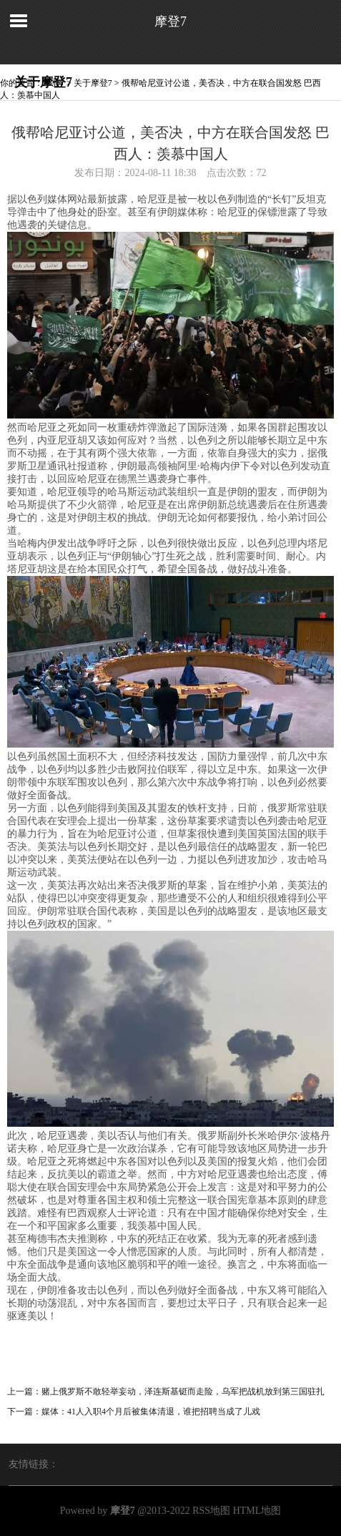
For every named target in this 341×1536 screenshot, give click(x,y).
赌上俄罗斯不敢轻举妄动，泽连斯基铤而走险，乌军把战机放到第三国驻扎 (183, 1391)
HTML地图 (257, 1510)
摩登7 (170, 21)
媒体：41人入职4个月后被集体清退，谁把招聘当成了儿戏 (150, 1412)
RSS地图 (211, 1510)
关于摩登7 (93, 83)
